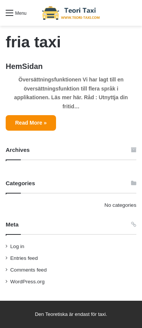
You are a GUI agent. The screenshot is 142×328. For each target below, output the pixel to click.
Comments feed (28, 270)
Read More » (31, 123)
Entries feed (24, 258)
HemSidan (24, 66)
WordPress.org (27, 281)
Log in (17, 246)
